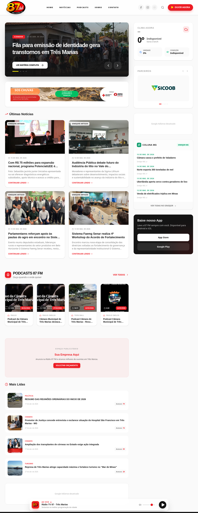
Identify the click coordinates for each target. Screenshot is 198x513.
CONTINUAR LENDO (18, 183)
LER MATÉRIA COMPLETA (30, 65)
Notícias (65, 7)
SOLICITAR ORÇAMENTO (67, 365)
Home (50, 7)
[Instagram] (148, 7)
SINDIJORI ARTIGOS (16, 124)
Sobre (98, 7)
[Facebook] (141, 7)
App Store (163, 237)
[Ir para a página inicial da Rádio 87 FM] (16, 7)
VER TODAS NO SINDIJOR (163, 205)
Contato (113, 7)
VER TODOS (121, 274)
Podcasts (83, 7)
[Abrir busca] (162, 7)
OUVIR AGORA (180, 7)
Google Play (163, 246)
